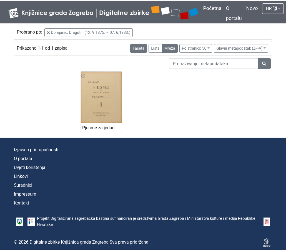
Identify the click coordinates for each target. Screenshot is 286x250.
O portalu (23, 158)
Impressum (25, 194)
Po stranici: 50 (194, 48)
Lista (155, 48)
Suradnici (23, 185)
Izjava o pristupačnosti (36, 149)
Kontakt (21, 203)
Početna (212, 8)
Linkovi (21, 176)
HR (271, 8)
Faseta (138, 48)
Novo (252, 8)
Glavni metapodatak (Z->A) (239, 48)
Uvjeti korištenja (29, 167)
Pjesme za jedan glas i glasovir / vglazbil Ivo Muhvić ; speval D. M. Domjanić (102, 127)
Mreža (169, 48)
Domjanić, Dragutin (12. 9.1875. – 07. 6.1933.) (89, 32)
